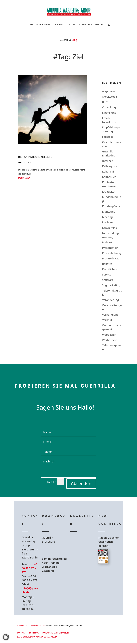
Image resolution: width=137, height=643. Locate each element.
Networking (109, 227)
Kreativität (108, 191)
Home (30, 25)
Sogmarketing (111, 285)
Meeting (107, 217)
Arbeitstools (109, 96)
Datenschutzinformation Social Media (37, 637)
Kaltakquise (109, 166)
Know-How (85, 25)
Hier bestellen (111, 575)
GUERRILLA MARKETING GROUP (31, 625)
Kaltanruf (108, 171)
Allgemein (108, 91)
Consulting (109, 107)
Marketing (108, 211)
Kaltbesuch (109, 177)
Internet (107, 161)
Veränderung (110, 300)
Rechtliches (109, 269)
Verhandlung (110, 314)
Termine (71, 25)
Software (107, 280)
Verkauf (107, 320)
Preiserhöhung (111, 253)
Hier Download (55, 550)
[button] (6, 637)
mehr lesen (24, 177)
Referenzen (43, 25)
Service (106, 274)
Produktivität (110, 258)
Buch (105, 102)
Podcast (107, 242)
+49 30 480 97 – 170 (29, 568)
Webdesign (109, 334)
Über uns (58, 25)
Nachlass (108, 222)
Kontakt (100, 25)
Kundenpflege (111, 206)
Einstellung (24, 163)
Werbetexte (109, 340)
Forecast (107, 137)
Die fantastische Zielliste (35, 156)
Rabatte (107, 264)
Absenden (81, 483)
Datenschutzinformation (55, 633)
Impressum (33, 633)
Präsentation (110, 248)
